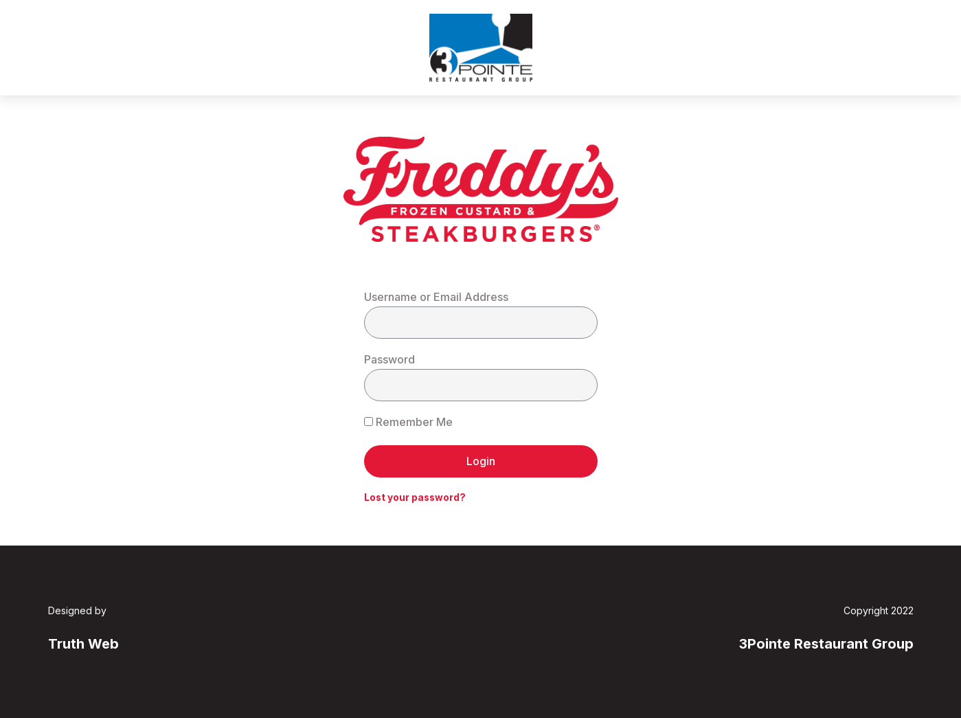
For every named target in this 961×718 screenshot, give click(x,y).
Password (389, 359)
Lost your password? (415, 497)
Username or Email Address (436, 297)
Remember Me (408, 422)
